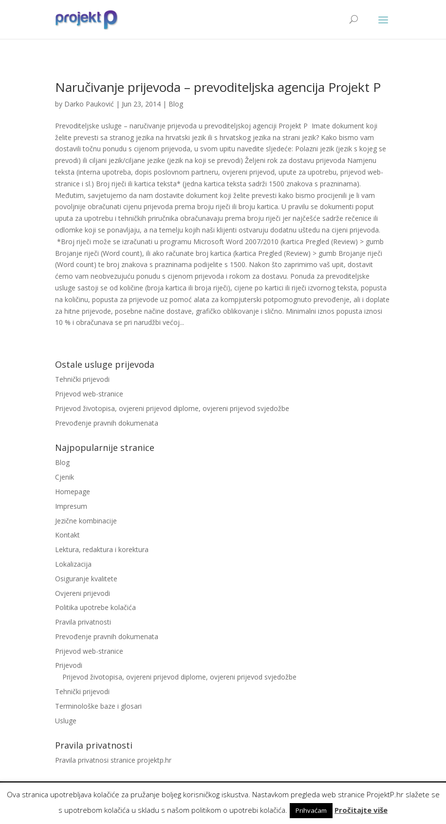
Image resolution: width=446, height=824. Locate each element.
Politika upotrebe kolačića (95, 607)
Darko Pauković (89, 103)
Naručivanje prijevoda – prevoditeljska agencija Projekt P (218, 87)
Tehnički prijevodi (82, 379)
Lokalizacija (73, 564)
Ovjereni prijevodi (82, 593)
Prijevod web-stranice (89, 393)
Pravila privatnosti (83, 622)
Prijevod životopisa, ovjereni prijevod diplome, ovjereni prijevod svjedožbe (172, 408)
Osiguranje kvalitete (86, 578)
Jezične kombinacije (86, 520)
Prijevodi (68, 665)
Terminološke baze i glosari (98, 706)
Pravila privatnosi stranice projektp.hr (113, 760)
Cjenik (64, 477)
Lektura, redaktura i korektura (102, 549)
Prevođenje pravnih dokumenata (106, 423)
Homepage (72, 491)
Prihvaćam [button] (311, 810)
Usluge (65, 720)
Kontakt (67, 534)
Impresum (71, 506)
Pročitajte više (361, 810)
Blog (175, 103)
